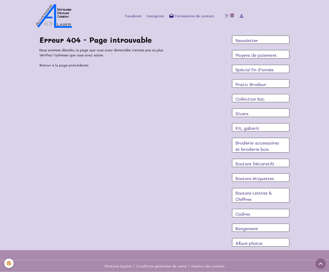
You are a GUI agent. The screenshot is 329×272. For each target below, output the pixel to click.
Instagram (155, 16)
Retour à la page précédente (64, 65)
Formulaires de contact (191, 16)
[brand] (55, 16)
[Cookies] (9, 263)
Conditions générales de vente (161, 266)
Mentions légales (118, 266)
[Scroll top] (320, 263)
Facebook (133, 16)
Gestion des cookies (208, 266)
